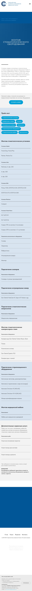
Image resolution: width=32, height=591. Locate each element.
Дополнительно (23, 132)
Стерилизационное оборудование (11, 128)
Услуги (6, 18)
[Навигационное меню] (30, 3)
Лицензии (17, 570)
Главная (2, 18)
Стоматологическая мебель (10, 132)
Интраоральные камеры (9, 125)
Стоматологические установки (10, 117)
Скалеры (19, 121)
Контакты (24, 570)
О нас (6, 570)
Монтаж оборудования (13, 18)
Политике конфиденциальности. (11, 589)
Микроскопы (21, 125)
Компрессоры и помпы (8, 121)
